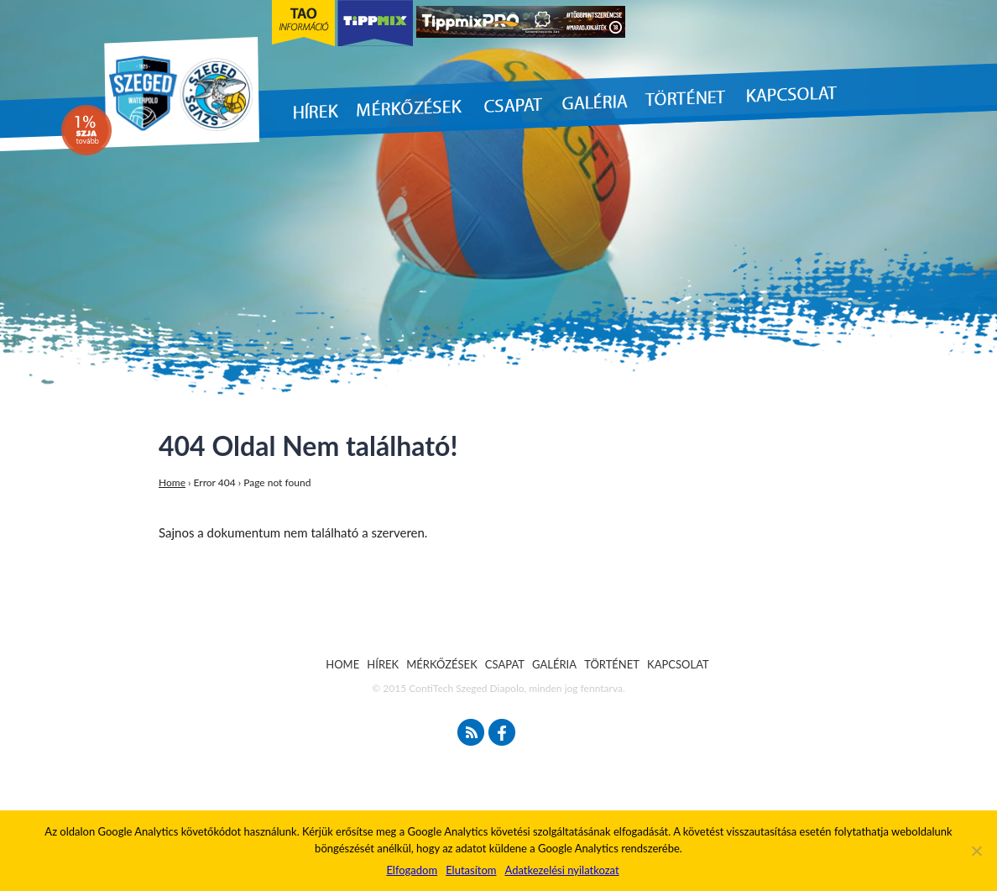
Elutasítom (471, 870)
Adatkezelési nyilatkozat (561, 870)
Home (172, 482)
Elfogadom (411, 870)
